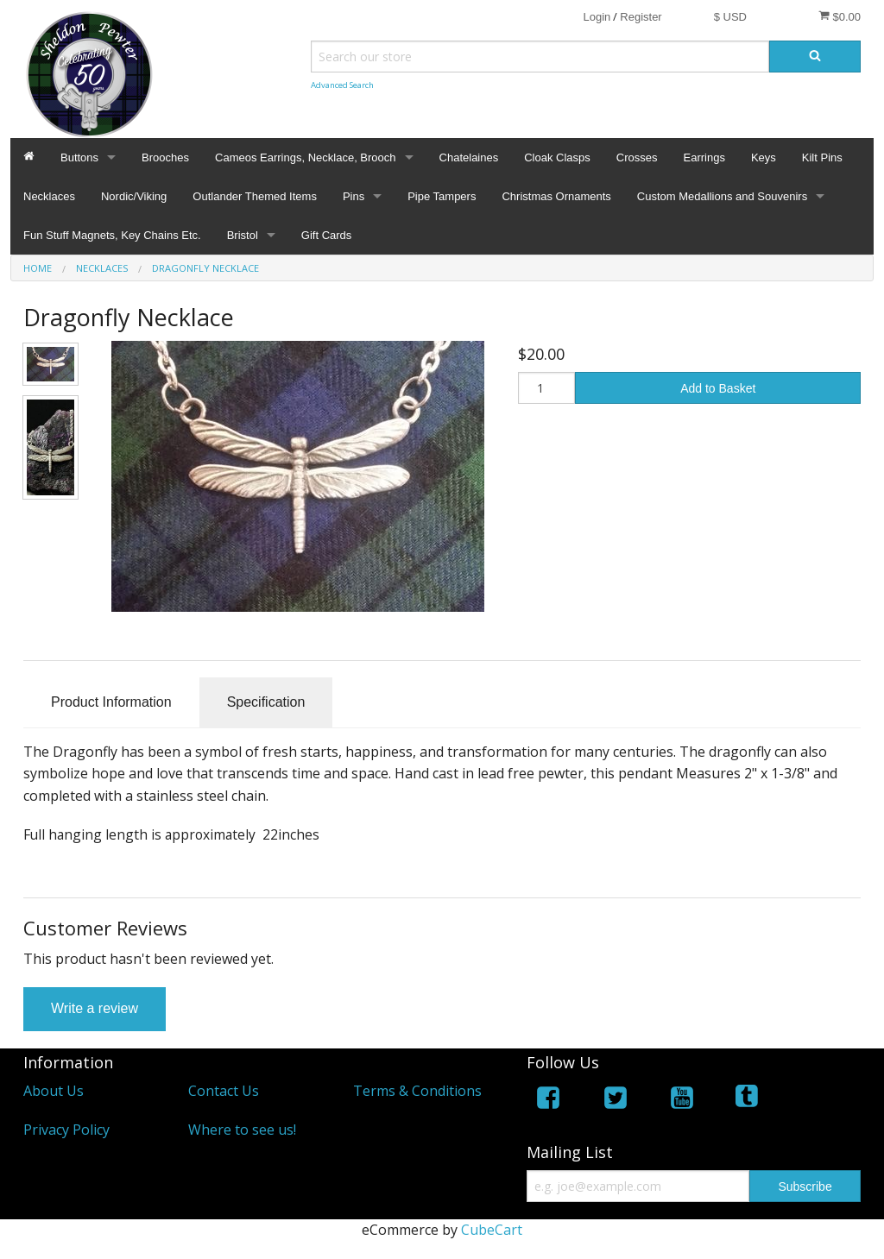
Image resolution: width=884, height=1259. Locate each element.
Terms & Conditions (417, 1090)
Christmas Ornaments (556, 196)
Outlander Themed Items (255, 196)
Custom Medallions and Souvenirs (722, 196)
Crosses (637, 157)
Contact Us (223, 1090)
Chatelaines (469, 157)
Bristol (242, 235)
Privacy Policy (66, 1129)
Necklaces (49, 196)
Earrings (703, 157)
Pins (353, 196)
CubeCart (491, 1229)
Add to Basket (717, 388)
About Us (53, 1090)
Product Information (111, 702)
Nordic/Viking (134, 196)
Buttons (79, 157)
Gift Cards (326, 235)
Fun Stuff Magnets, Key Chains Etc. (112, 235)
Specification (266, 702)
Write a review (94, 1008)
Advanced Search (342, 85)
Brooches (165, 157)
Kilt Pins (822, 157)
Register (640, 16)
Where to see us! (242, 1129)
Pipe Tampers (441, 196)
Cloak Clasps (557, 157)
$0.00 (839, 16)
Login (596, 16)
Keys (763, 157)
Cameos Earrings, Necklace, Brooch (305, 157)
